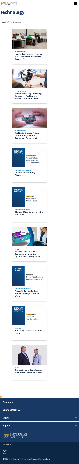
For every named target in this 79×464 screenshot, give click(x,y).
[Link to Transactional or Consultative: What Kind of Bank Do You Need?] (29, 362)
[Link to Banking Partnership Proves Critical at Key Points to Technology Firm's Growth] (29, 125)
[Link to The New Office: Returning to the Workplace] (29, 204)
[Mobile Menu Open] (75, 3)
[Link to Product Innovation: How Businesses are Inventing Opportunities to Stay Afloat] (29, 244)
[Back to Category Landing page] (11, 22)
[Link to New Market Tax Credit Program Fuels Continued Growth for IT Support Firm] (29, 46)
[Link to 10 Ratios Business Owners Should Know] (29, 323)
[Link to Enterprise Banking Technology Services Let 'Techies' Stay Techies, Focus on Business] (29, 86)
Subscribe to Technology (1, 397)
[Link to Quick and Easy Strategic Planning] (29, 165)
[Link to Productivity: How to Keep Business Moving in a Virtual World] (29, 283)
